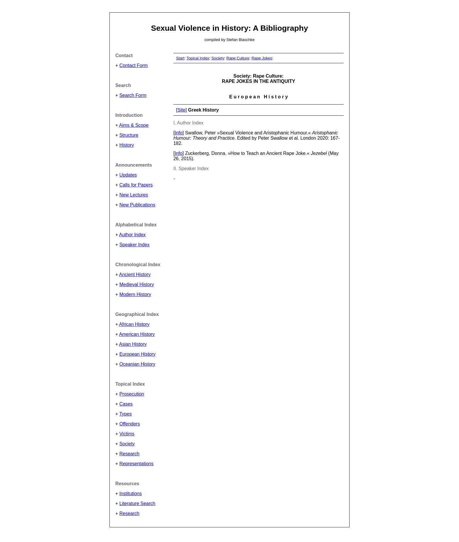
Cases (126, 403)
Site (181, 109)
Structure (128, 135)
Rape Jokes (261, 58)
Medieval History (136, 284)
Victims (126, 433)
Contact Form (133, 65)
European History (137, 354)
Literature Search (137, 503)
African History (134, 324)
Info (179, 132)
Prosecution (131, 393)
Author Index (132, 234)
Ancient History (135, 274)
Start (180, 58)
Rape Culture (237, 58)
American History (137, 334)
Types (125, 413)
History (126, 145)
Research (129, 453)
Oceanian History (137, 364)
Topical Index (197, 58)
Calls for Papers (136, 184)
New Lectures (133, 194)
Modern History (135, 294)
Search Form (132, 95)
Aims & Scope (133, 125)
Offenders (129, 423)
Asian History (133, 344)
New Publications (137, 204)
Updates (128, 174)
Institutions (130, 493)
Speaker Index (134, 244)
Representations (136, 463)
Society (127, 443)
